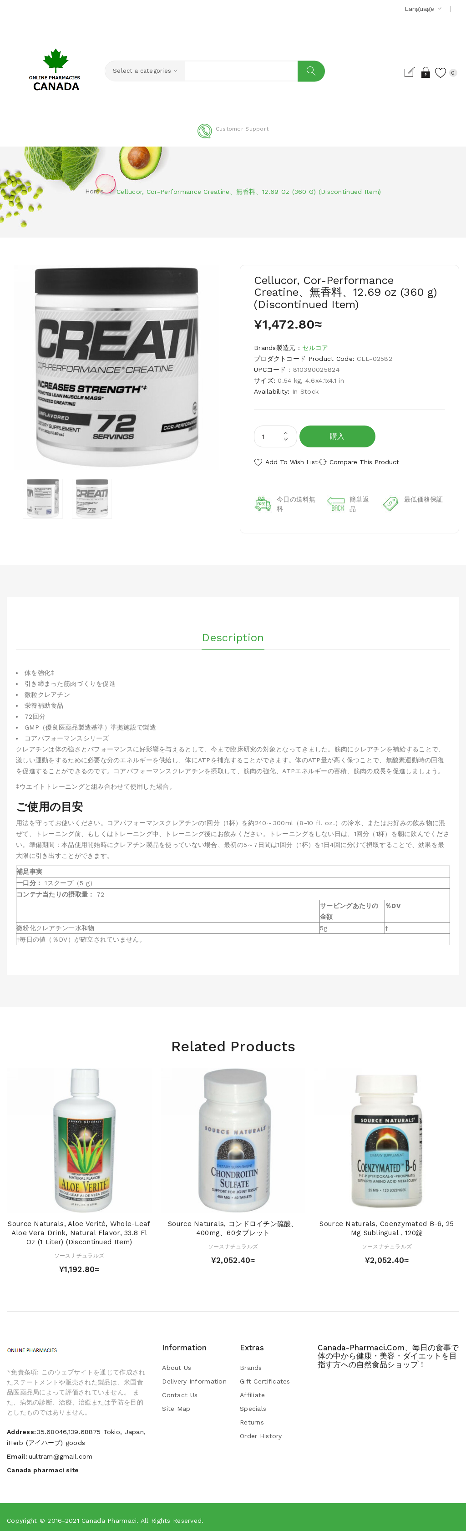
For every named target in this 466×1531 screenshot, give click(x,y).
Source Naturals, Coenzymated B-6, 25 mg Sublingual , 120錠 (386, 1223)
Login (413, 72)
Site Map (176, 1403)
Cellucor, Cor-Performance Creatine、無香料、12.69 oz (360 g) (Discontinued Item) (248, 191)
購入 (337, 436)
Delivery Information (194, 1376)
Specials (253, 1403)
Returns (252, 1417)
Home (94, 191)
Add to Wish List (291, 462)
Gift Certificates (265, 1376)
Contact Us (180, 1390)
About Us (176, 1362)
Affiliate (252, 1390)
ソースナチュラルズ (79, 1250)
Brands (251, 1362)
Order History (261, 1431)
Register (397, 72)
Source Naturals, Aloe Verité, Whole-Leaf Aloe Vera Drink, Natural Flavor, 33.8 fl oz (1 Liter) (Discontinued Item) (79, 1228)
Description (233, 629)
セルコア (315, 347)
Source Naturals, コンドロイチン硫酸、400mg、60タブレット (233, 1223)
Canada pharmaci (109, 1515)
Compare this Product (376, 462)
